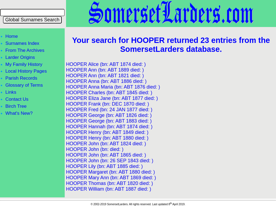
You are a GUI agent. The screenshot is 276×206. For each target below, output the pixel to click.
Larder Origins (20, 57)
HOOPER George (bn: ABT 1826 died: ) (109, 115)
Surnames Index (22, 43)
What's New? (19, 113)
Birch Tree (16, 106)
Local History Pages (26, 71)
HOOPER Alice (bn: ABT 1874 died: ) (106, 64)
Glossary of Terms (24, 85)
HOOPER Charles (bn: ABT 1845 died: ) (109, 92)
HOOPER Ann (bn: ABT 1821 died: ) (105, 75)
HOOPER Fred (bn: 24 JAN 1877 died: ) (109, 109)
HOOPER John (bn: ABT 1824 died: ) (106, 143)
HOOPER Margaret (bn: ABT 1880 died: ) (110, 172)
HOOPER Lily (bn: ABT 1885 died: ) (104, 166)
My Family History (23, 64)
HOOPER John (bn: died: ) (94, 149)
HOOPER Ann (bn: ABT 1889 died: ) (105, 70)
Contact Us (16, 99)
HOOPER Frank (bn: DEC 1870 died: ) (107, 104)
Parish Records (21, 78)
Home (11, 36)
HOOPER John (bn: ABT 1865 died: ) (106, 155)
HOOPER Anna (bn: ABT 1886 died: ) (106, 81)
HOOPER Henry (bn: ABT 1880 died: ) (107, 138)
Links (10, 92)
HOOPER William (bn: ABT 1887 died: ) (108, 189)
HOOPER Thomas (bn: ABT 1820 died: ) (109, 183)
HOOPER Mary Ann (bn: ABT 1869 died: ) (111, 177)
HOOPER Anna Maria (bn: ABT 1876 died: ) (113, 87)
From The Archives (24, 50)
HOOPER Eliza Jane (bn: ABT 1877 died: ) (112, 98)
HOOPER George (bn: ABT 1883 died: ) (109, 121)
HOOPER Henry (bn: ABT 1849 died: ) (107, 132)
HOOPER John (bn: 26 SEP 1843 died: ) (109, 160)
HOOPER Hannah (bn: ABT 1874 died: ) (109, 126)
